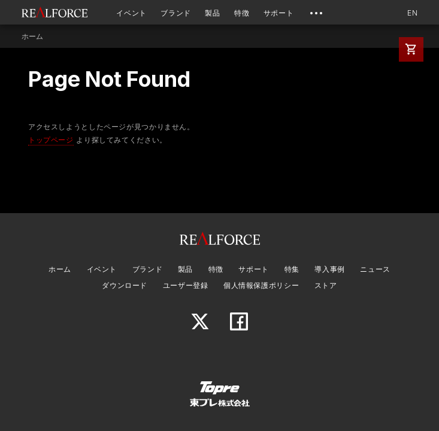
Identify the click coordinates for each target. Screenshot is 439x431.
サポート (279, 12)
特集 (291, 269)
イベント (131, 12)
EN (412, 12)
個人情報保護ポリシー (261, 285)
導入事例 (329, 269)
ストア (325, 285)
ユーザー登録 (185, 285)
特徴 (241, 12)
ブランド (176, 12)
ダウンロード (124, 285)
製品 (212, 12)
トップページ (51, 139)
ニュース (375, 269)
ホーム (33, 36)
